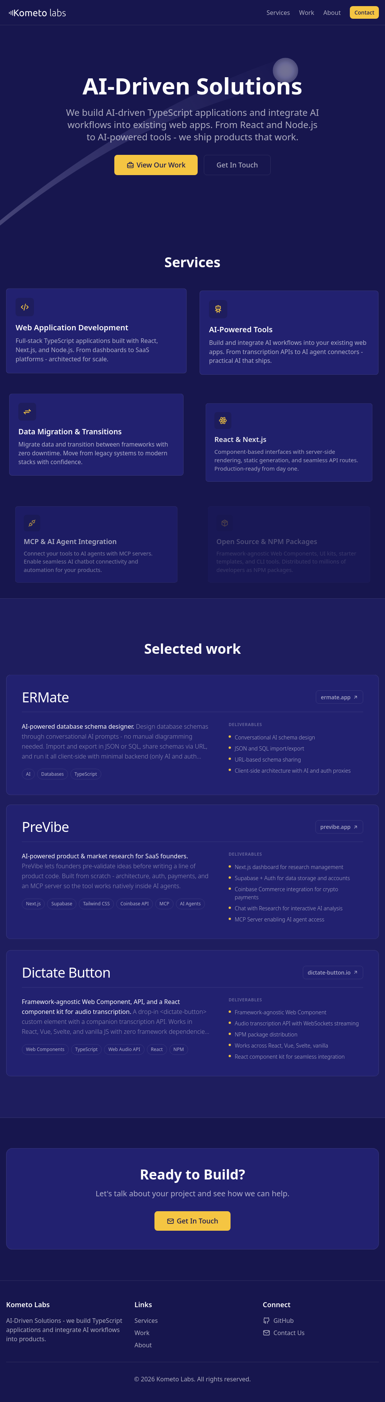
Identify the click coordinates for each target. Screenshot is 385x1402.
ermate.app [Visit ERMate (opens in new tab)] (339, 699)
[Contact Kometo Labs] (321, 1332)
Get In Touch (237, 165)
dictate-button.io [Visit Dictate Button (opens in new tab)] (333, 986)
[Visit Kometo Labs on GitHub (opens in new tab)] (321, 1320)
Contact (364, 12)
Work (306, 12)
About (332, 12)
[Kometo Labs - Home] (38, 12)
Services (278, 12)
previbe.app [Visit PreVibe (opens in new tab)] (339, 835)
